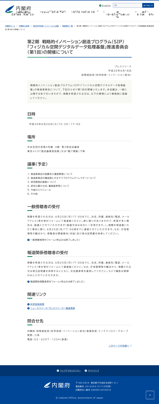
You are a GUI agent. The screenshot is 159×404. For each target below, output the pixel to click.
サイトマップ (93, 371)
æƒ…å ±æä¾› (145, 13)
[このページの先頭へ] (150, 395)
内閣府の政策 (24, 26)
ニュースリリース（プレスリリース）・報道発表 (52, 308)
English (106, 6)
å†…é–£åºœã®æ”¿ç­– (23, 13)
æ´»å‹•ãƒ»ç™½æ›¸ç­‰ (117, 14)
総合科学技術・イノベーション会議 (46, 26)
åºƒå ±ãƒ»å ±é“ (85, 12)
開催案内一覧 (67, 26)
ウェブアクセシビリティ (70, 371)
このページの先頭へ (119, 346)
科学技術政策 (37, 304)
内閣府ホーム (10, 26)
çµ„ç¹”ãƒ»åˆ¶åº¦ (54, 12)
